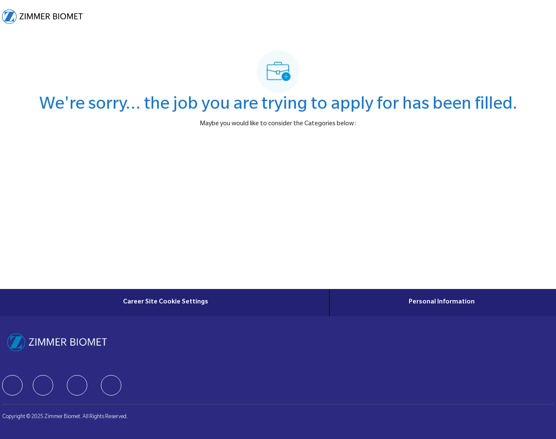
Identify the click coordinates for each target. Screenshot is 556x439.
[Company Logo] (42, 16)
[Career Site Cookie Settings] (166, 302)
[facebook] (12, 385)
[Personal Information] (441, 302)
